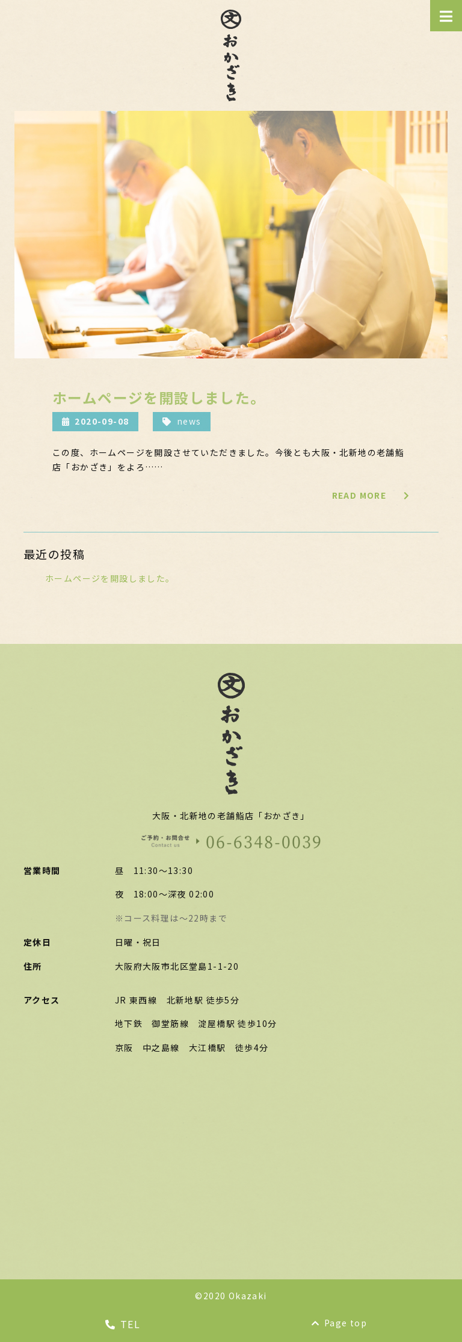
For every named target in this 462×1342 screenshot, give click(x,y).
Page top (340, 1323)
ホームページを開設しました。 (110, 578)
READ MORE (371, 495)
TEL (123, 1324)
